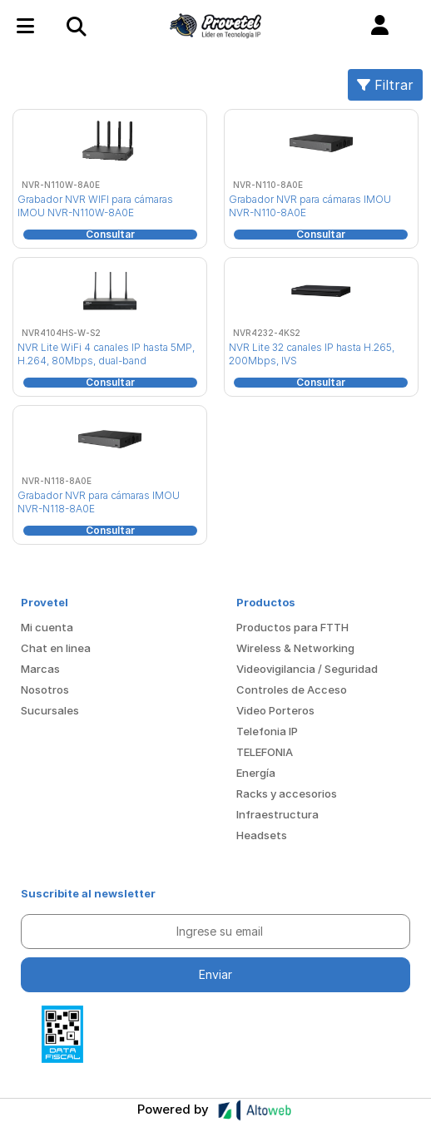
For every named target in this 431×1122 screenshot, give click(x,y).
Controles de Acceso (291, 689)
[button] (380, 26)
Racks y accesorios (286, 793)
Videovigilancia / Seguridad (307, 668)
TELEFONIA (264, 752)
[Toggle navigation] (75, 25)
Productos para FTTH (292, 627)
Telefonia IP (267, 731)
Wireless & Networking (295, 648)
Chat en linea (56, 648)
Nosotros (45, 689)
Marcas (40, 668)
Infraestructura (277, 814)
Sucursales (50, 710)
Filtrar (385, 85)
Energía (255, 772)
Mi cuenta (47, 627)
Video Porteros (275, 710)
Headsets (261, 835)
